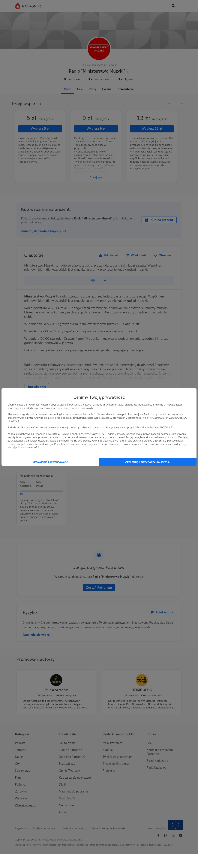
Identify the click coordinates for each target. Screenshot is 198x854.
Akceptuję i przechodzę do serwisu (147, 462)
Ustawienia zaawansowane (50, 462)
